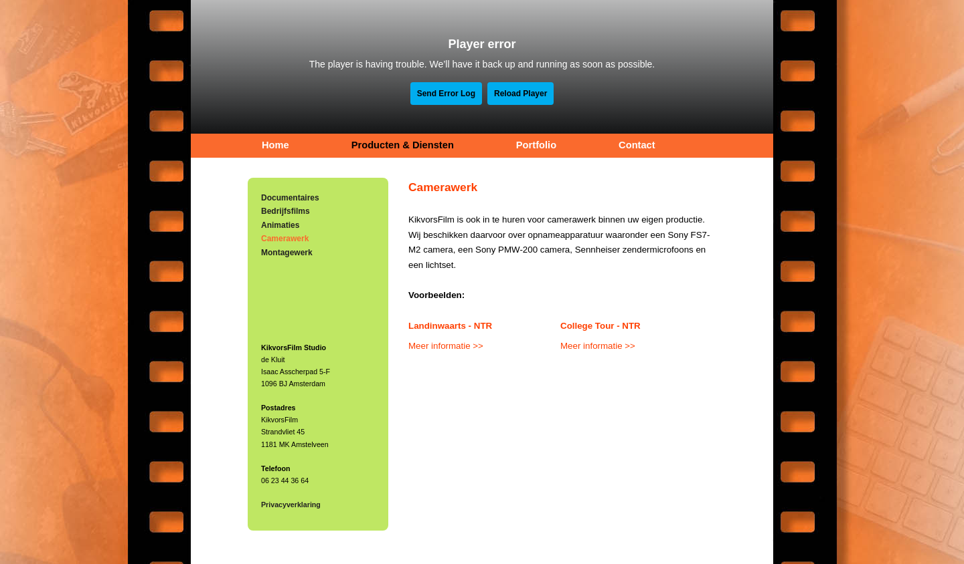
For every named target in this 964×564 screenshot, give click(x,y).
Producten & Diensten (402, 145)
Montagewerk (287, 252)
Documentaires (290, 197)
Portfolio (536, 145)
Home (275, 145)
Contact (637, 145)
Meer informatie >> (445, 346)
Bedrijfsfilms (285, 211)
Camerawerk (285, 238)
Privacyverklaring (291, 505)
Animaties (280, 225)
